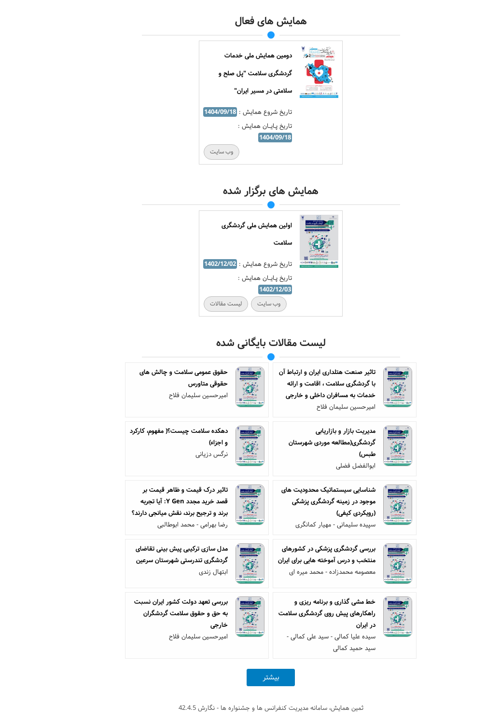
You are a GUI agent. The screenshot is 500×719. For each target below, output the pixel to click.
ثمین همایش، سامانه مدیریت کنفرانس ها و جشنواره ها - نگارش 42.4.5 (250, 708)
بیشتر (250, 677)
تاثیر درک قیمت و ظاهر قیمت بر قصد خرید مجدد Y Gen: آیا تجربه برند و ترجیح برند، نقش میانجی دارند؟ (159, 501)
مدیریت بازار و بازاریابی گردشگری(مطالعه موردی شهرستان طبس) (311, 442)
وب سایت (200, 151)
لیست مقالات (205, 303)
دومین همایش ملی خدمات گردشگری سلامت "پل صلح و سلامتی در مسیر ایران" (234, 73)
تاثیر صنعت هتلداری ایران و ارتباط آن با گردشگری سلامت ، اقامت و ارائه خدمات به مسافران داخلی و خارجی (306, 383)
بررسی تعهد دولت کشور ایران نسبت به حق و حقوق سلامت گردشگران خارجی (160, 613)
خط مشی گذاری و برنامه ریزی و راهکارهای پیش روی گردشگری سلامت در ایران (306, 613)
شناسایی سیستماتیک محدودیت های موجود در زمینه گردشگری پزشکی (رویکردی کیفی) (308, 501)
